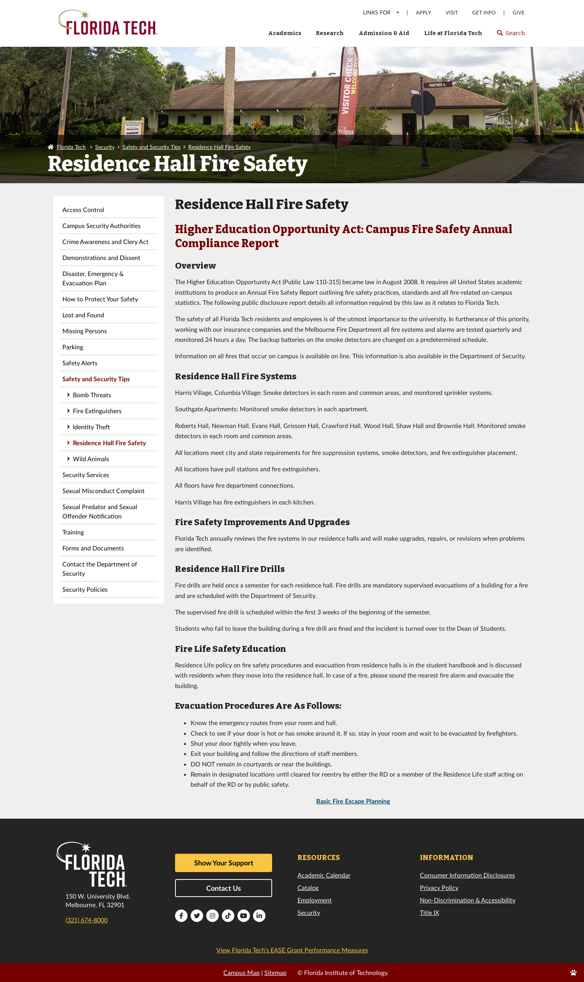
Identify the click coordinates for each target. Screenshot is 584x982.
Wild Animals (91, 458)
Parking (72, 346)
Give (519, 13)
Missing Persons (84, 330)
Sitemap (275, 972)
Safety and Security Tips (151, 146)
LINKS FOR (381, 12)
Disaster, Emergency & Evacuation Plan (93, 278)
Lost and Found (83, 314)
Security (105, 146)
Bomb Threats (92, 394)
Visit (452, 13)
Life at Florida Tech (453, 33)
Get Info (484, 13)
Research (330, 33)
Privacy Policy (439, 887)
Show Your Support (223, 862)
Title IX (429, 912)
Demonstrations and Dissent (101, 257)
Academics (284, 33)
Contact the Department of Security (99, 568)
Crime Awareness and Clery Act (105, 241)
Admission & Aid (384, 33)
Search (510, 35)
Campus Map (241, 972)
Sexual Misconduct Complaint (103, 490)
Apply (423, 13)
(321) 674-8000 (86, 920)
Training (73, 532)
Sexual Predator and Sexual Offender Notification (99, 511)
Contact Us (223, 888)
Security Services (85, 474)
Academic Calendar (323, 875)
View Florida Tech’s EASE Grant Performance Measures (292, 950)
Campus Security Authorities (101, 225)
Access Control (83, 209)
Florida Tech (71, 146)
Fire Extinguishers (97, 410)
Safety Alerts (79, 362)
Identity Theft (91, 426)
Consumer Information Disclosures (467, 875)
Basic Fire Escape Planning (353, 801)
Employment (314, 900)
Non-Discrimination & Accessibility (467, 900)
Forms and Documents (93, 548)
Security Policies (85, 589)
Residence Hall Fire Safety (219, 146)
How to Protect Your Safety (100, 299)
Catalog (308, 887)
